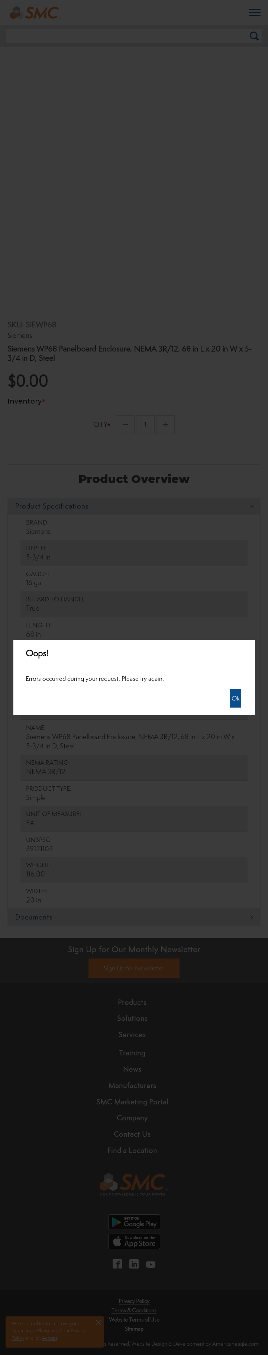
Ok (235, 698)
